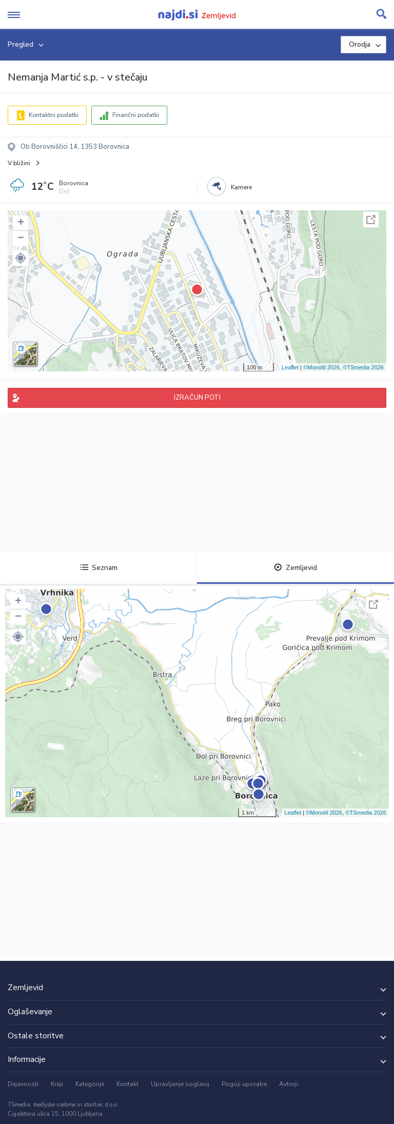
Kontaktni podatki (53, 115)
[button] (20, 258)
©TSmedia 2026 (363, 367)
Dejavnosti (23, 1084)
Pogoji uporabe (244, 1084)
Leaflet (290, 367)
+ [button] (20, 223)
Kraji (57, 1084)
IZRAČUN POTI (197, 397)
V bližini (19, 163)
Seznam (98, 568)
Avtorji (288, 1084)
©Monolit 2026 (321, 367)
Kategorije (89, 1084)
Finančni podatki (135, 115)
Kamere (241, 187)
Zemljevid (295, 568)
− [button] (20, 238)
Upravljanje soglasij (180, 1084)
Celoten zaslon (371, 219)
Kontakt (127, 1084)
